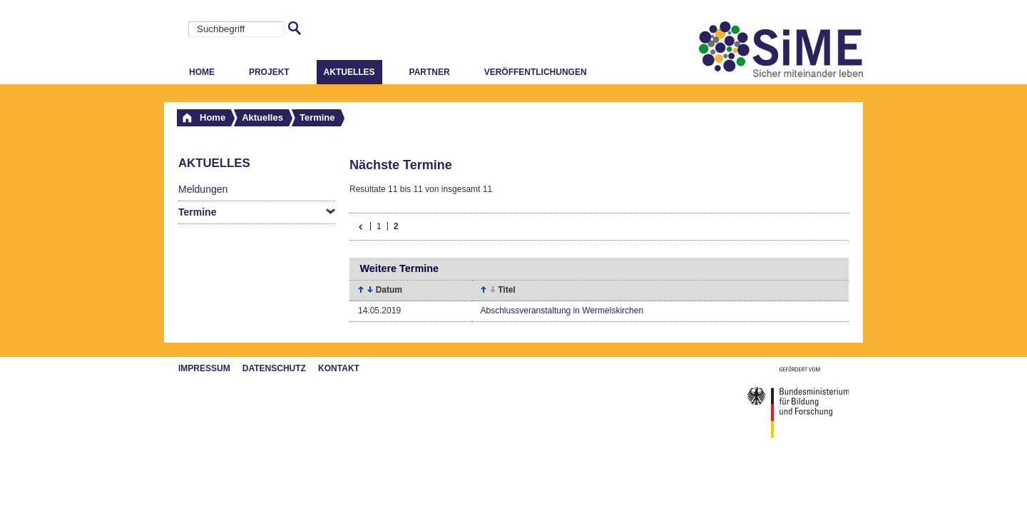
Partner (429, 72)
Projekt (269, 72)
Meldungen (203, 189)
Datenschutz (274, 368)
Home (202, 72)
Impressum (204, 368)
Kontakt (338, 368)
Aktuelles (349, 72)
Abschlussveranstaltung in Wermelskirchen (562, 311)
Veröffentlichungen (535, 72)
